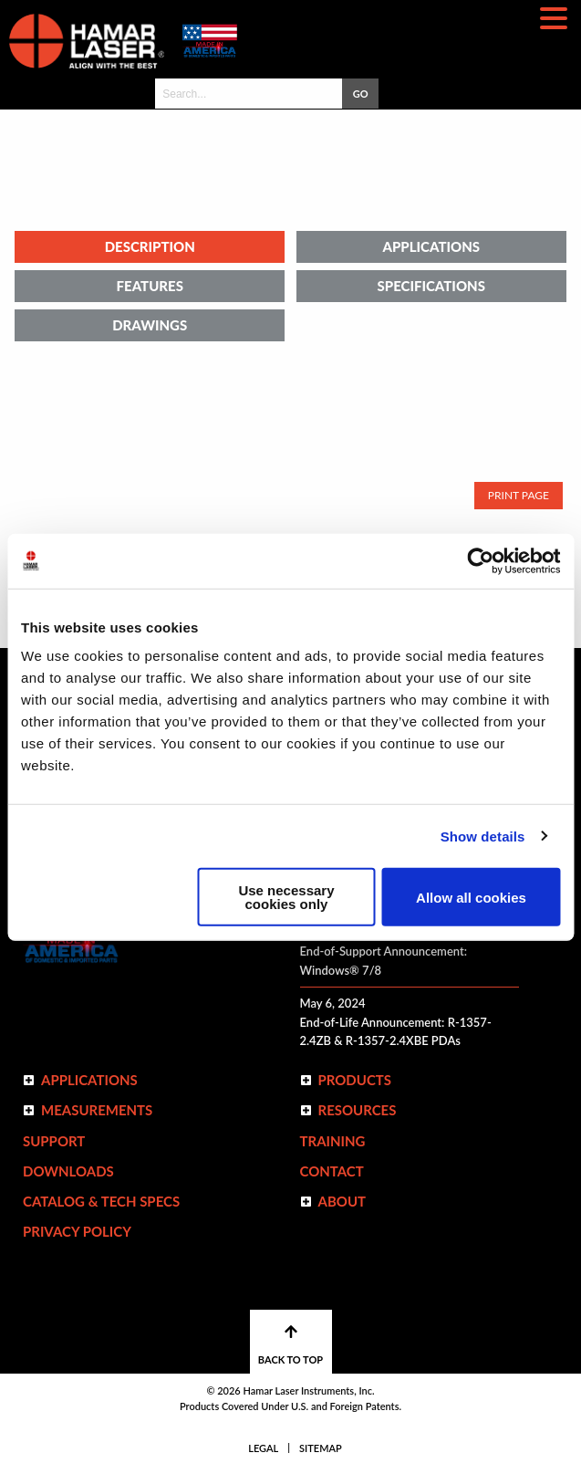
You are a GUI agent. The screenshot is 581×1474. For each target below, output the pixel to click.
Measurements (96, 1110)
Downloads (68, 1171)
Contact (332, 1171)
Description (150, 246)
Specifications (431, 285)
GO (360, 93)
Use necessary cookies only (286, 897)
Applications (431, 246)
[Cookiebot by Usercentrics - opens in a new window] (480, 560)
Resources (357, 1110)
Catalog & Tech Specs (101, 1201)
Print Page (518, 495)
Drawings (149, 325)
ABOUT (342, 1201)
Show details (483, 835)
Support (54, 1141)
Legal (263, 1448)
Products (355, 1080)
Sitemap (320, 1448)
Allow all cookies (471, 896)
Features (150, 285)
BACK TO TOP (290, 1344)
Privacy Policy (77, 1231)
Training (333, 1141)
